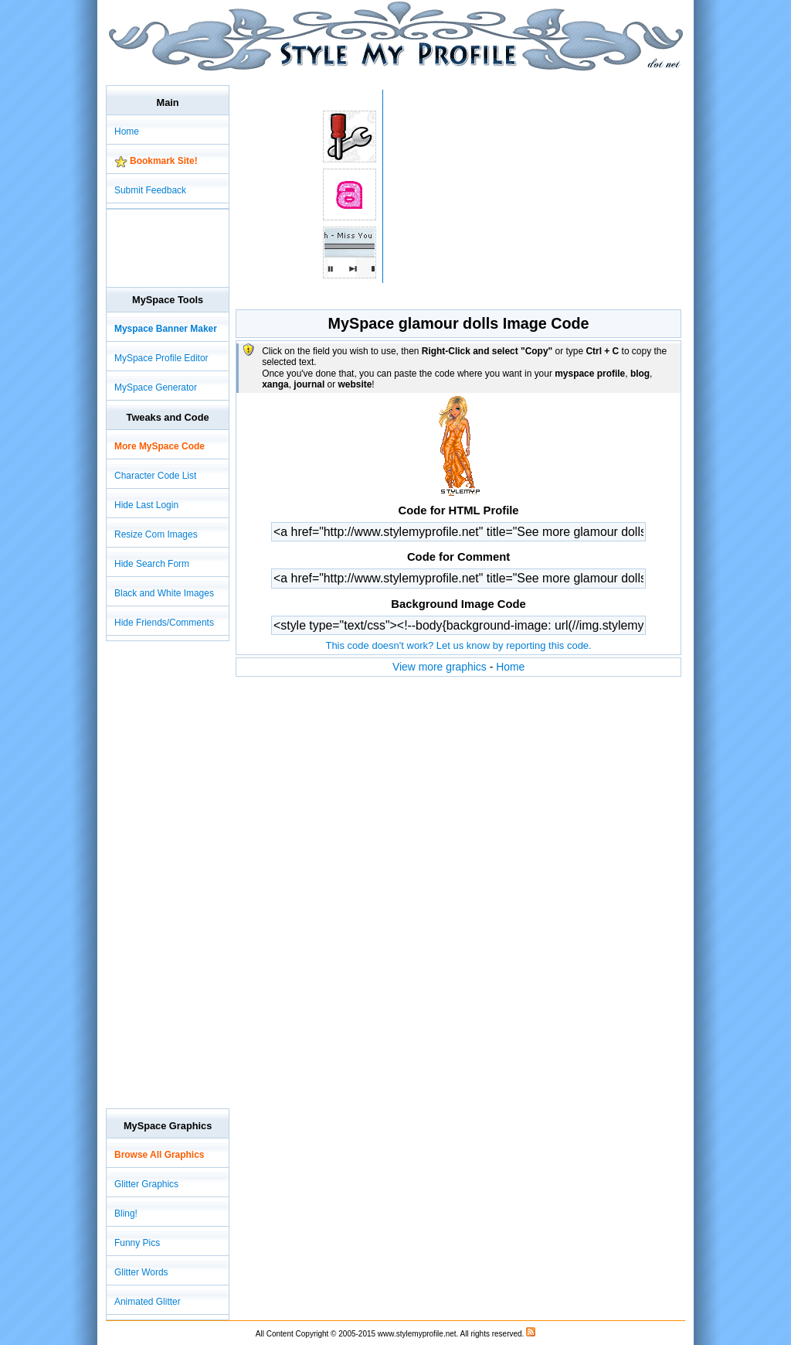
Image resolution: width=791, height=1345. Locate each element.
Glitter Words (141, 1272)
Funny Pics (137, 1242)
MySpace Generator (155, 387)
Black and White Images (164, 593)
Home (510, 667)
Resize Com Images (156, 534)
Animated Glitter (147, 1301)
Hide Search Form (151, 563)
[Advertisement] (387, 77)
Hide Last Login (146, 505)
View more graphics (439, 667)
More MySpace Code (159, 446)
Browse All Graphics (159, 1154)
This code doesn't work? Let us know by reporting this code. (458, 645)
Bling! (125, 1213)
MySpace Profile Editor (161, 358)
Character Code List (155, 475)
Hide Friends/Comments (164, 622)
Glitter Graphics (146, 1184)
